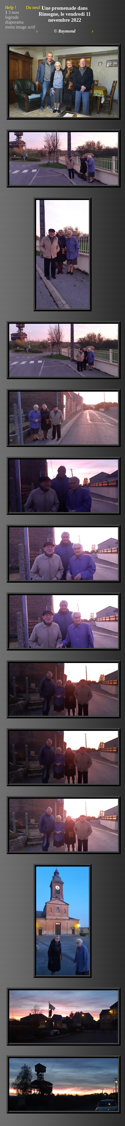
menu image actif (20, 27)
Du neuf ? (34, 7)
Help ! (24, 7)
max (15, 12)
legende (12, 17)
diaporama (14, 22)
